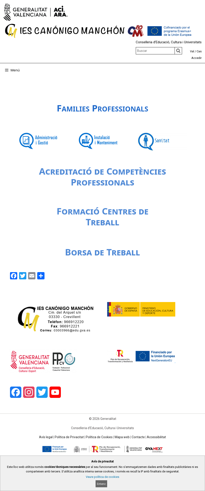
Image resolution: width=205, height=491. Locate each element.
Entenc (101, 484)
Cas (199, 51)
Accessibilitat (156, 437)
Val (192, 51)
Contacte (138, 437)
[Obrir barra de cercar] (198, 70)
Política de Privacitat (69, 437)
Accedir (196, 58)
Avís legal (46, 437)
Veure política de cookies (102, 477)
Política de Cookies (99, 437)
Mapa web (122, 437)
